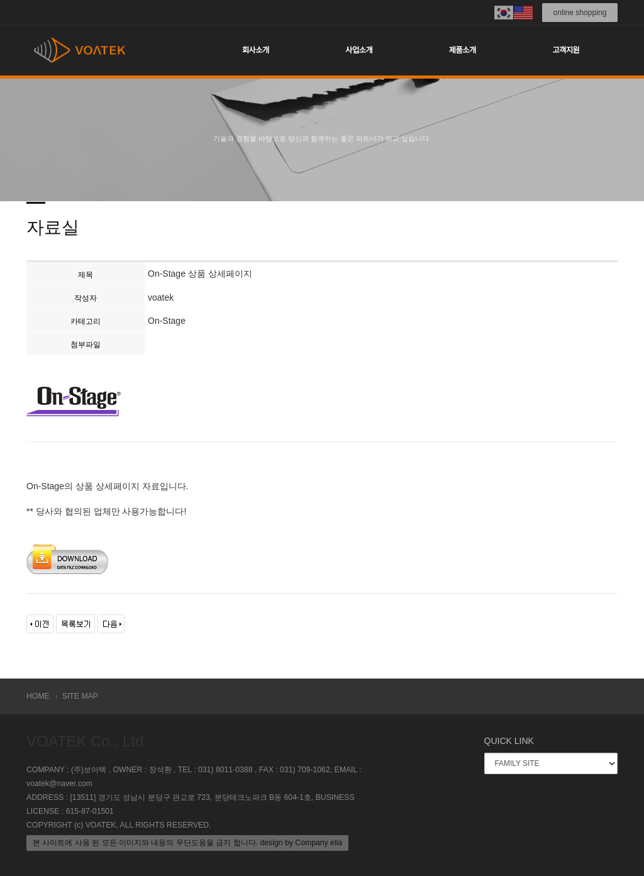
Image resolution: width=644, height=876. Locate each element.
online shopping (580, 12)
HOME (38, 696)
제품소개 (462, 50)
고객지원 (565, 50)
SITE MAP (80, 696)
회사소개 (255, 50)
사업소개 (358, 50)
